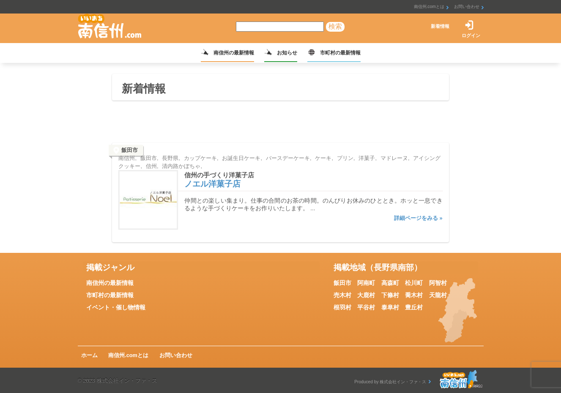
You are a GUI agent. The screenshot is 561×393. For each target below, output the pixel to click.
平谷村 (366, 307)
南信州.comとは (429, 6)
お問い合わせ (466, 6)
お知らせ (287, 53)
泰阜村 (390, 307)
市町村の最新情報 (340, 53)
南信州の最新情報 (233, 53)
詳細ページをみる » (418, 218)
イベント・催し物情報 (115, 307)
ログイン (471, 35)
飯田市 (342, 282)
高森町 (390, 282)
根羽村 (342, 307)
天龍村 (438, 295)
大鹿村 (366, 295)
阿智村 (438, 282)
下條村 (390, 295)
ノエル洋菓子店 (212, 183)
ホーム (89, 355)
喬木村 (414, 295)
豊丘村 (414, 307)
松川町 (414, 282)
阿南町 (366, 282)
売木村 (342, 295)
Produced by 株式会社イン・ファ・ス (390, 381)
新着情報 (440, 26)
